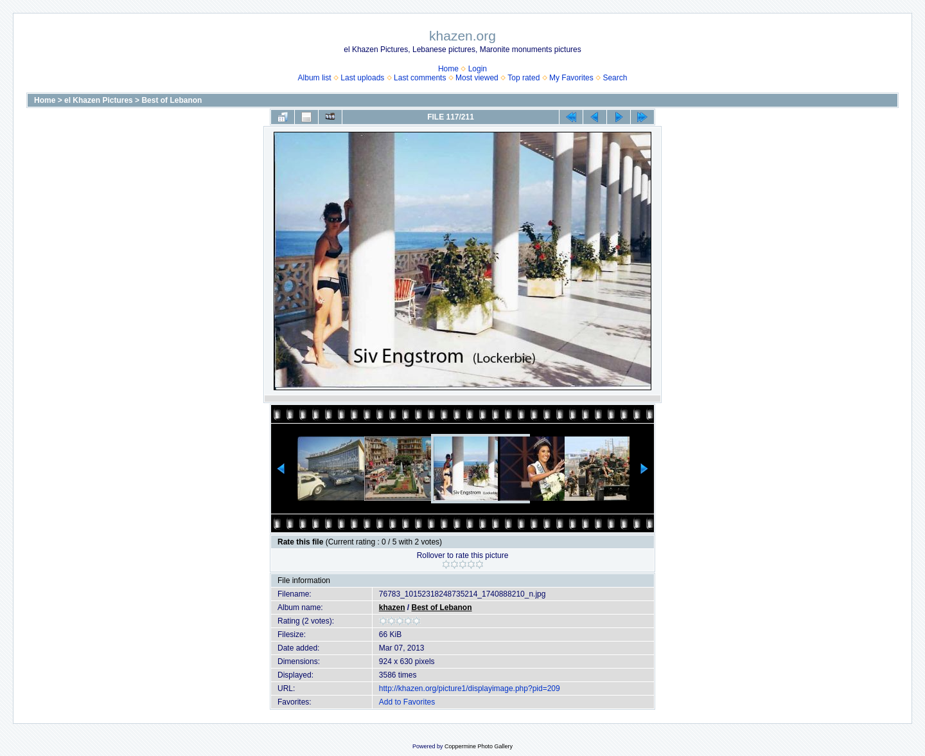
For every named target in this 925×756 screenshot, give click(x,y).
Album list (314, 77)
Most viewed (476, 77)
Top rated (523, 77)
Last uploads (362, 77)
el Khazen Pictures (98, 100)
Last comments (420, 77)
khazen (392, 607)
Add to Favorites (407, 702)
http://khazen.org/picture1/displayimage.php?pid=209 (469, 688)
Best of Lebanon (171, 100)
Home (448, 68)
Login (477, 68)
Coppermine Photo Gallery (479, 746)
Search (615, 77)
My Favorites (571, 77)
